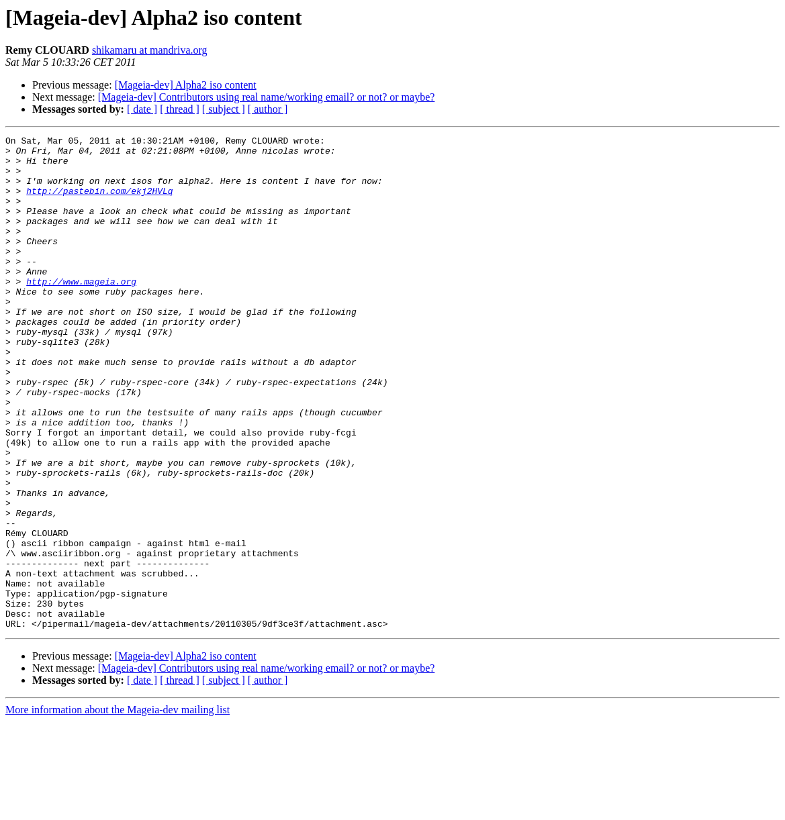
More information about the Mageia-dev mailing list (117, 808)
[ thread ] (179, 109)
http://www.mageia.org (81, 311)
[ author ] (268, 109)
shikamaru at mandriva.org (149, 50)
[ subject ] (223, 109)
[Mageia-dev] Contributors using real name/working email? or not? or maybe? (266, 97)
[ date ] (142, 109)
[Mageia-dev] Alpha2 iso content (186, 85)
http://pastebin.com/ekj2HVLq (99, 203)
